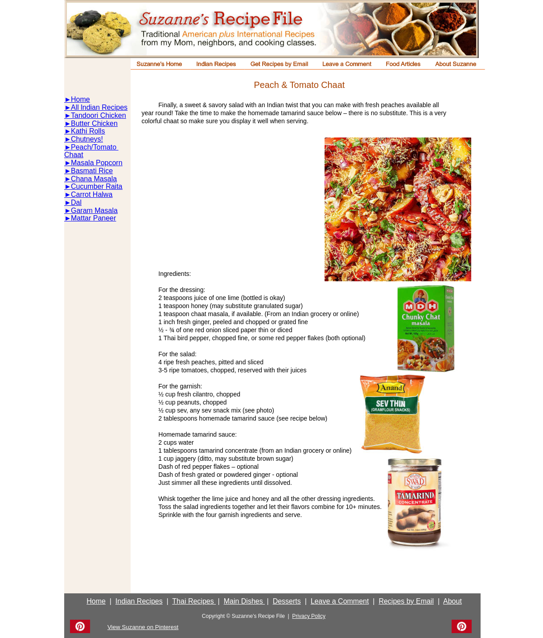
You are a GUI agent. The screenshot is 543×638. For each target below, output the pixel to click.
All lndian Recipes (99, 107)
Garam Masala (94, 210)
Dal (76, 202)
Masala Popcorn (97, 163)
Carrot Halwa (91, 194)
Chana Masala (94, 179)
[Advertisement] (229, 200)
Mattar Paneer (93, 218)
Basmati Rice (92, 171)
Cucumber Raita (97, 186)
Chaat (73, 154)
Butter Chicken (94, 123)
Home (80, 99)
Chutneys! (87, 139)
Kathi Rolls (88, 131)
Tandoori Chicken (98, 115)
